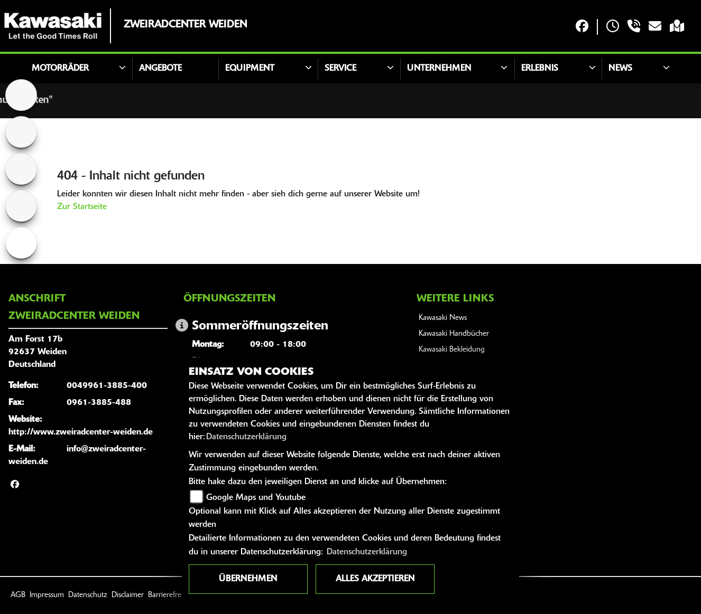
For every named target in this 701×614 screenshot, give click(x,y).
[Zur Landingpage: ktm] (21, 132)
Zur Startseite (82, 207)
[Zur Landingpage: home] (21, 95)
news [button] (620, 68)
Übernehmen (248, 579)
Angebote (160, 68)
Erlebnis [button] (539, 68)
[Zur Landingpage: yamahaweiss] (21, 169)
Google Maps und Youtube (256, 498)
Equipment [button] (249, 68)
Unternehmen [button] (439, 68)
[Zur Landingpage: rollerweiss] (21, 206)
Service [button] (340, 68)
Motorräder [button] (60, 68)
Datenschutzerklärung (246, 437)
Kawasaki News (443, 318)
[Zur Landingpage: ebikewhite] (21, 243)
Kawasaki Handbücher (454, 334)
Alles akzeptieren (375, 579)
